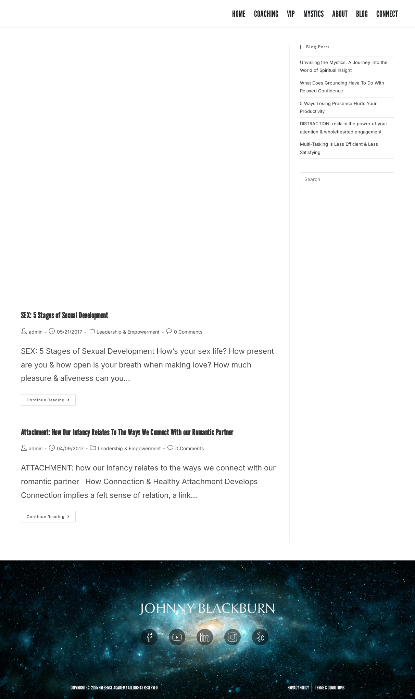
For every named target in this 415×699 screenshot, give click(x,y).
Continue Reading (51, 398)
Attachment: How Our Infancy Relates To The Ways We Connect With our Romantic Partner (127, 432)
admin (35, 332)
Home (239, 14)
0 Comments (188, 332)
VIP (291, 14)
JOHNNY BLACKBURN (207, 608)
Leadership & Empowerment (128, 332)
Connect (387, 14)
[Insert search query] (347, 179)
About (340, 14)
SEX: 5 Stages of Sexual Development (64, 315)
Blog (362, 14)
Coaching (266, 14)
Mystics (313, 14)
